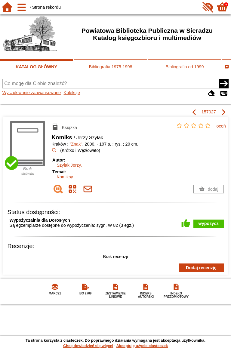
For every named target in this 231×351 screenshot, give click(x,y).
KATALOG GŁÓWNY (36, 66)
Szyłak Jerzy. (69, 165)
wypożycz (209, 223)
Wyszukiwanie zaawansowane (31, 92)
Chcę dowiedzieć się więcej (88, 345)
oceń (221, 126)
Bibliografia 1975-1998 (110, 66)
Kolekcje (72, 92)
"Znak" (75, 144)
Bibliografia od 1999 (184, 66)
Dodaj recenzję (201, 267)
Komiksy (65, 176)
